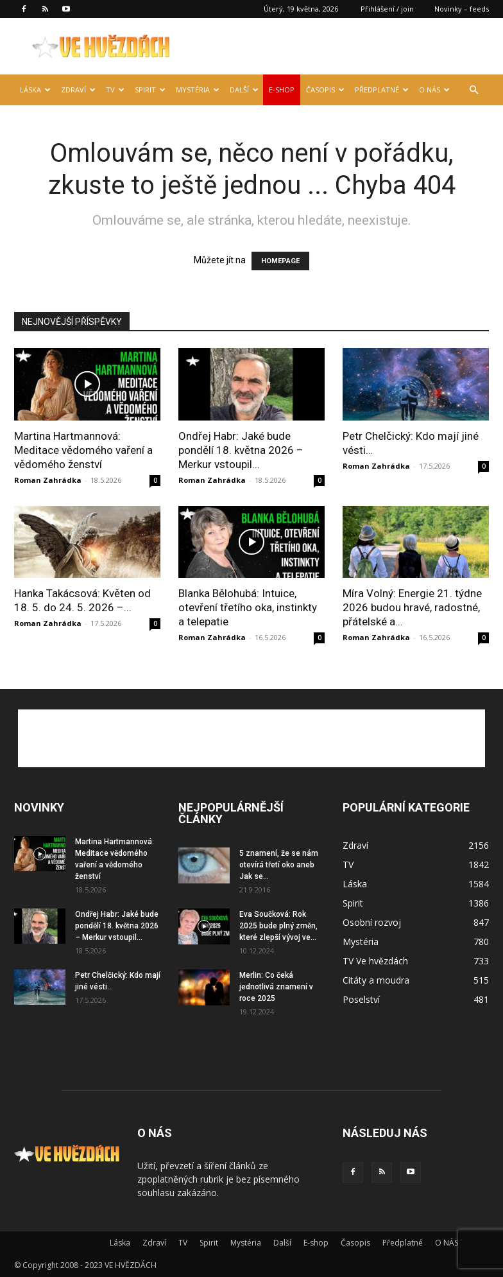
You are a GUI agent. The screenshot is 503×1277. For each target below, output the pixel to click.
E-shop (281, 89)
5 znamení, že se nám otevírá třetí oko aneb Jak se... (278, 865)
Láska (35, 89)
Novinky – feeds (461, 8)
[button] (473, 90)
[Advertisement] (251, 738)
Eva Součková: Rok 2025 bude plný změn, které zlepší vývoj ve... (278, 926)
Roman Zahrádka (47, 480)
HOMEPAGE (280, 261)
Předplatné (382, 89)
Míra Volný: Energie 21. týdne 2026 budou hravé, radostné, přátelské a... (412, 607)
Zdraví (78, 89)
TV (115, 89)
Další (244, 89)
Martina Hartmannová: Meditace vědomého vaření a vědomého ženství (83, 450)
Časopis (325, 89)
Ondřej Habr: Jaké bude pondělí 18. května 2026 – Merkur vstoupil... (240, 450)
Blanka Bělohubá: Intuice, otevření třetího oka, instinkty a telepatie (247, 607)
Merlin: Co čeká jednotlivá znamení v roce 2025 (276, 987)
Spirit (150, 89)
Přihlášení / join (387, 8)
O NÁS (434, 89)
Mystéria (197, 89)
